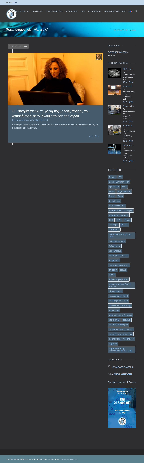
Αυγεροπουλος (124, 191)
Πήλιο (119, 220)
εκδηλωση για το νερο (118, 255)
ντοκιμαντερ (114, 320)
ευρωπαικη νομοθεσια (118, 279)
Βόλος (111, 196)
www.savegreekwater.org (68, 459)
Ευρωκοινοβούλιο (117, 206)
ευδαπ (112, 275)
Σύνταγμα (113, 225)
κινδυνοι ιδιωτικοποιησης (120, 305)
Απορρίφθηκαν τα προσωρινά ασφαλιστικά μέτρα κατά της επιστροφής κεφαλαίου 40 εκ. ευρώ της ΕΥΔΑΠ (129, 106)
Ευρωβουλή (114, 201)
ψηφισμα (113, 344)
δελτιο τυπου (114, 246)
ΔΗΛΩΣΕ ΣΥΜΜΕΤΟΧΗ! (115, 11)
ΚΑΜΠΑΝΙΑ (37, 11)
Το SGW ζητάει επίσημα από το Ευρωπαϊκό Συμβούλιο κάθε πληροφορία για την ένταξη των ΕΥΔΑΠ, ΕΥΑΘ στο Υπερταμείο (129, 86)
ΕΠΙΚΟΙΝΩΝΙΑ (94, 11)
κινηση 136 (114, 310)
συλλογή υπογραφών (118, 324)
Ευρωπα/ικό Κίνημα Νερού (120, 210)
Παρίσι (127, 220)
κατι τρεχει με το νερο (118, 301)
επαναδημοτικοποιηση (119, 265)
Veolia (111, 191)
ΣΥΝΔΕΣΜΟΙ (71, 11)
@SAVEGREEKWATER (122, 367)
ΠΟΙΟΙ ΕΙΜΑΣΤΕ (21, 11)
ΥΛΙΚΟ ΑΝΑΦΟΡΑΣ (54, 11)
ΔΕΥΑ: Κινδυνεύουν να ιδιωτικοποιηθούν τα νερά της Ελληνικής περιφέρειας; (129, 145)
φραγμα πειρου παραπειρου (121, 339)
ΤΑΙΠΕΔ (124, 225)
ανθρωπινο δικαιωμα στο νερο (120, 235)
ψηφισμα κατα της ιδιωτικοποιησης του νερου (120, 349)
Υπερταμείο (114, 229)
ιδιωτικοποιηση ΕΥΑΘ (118, 296)
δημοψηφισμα (115, 251)
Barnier (112, 177)
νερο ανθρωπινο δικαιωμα (120, 315)
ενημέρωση (114, 260)
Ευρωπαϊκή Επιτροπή (118, 215)
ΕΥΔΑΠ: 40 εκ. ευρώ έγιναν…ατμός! (129, 126)
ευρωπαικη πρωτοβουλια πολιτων (120, 285)
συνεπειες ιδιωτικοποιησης (120, 334)
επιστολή (113, 270)
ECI (120, 177)
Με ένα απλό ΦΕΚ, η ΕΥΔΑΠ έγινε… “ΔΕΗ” (129, 69)
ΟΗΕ (111, 220)
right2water (114, 187)
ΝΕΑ (83, 11)
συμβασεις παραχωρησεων (121, 329)
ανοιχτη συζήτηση (117, 241)
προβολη (126, 320)
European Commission (119, 182)
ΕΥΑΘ (120, 196)
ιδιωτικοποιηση (115, 291)
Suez (124, 187)
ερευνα (123, 270)
